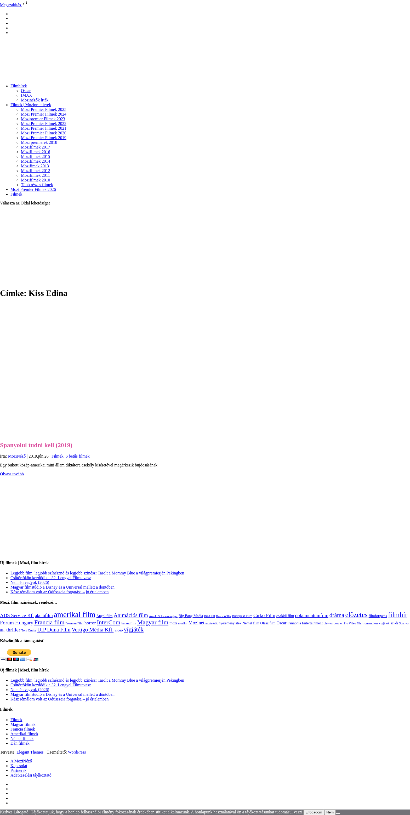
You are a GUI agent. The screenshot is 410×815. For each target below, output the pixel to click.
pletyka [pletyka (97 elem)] (328, 623)
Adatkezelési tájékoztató (31, 775)
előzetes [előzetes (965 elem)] (356, 615)
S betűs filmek (77, 456)
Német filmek (21, 738)
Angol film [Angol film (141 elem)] (104, 616)
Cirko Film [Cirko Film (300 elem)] (264, 615)
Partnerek (18, 770)
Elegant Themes (29, 752)
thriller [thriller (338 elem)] (13, 629)
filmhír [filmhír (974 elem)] (397, 615)
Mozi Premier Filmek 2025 (43, 109)
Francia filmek (22, 729)
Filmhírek (18, 86)
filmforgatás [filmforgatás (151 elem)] (378, 616)
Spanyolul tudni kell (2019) (36, 445)
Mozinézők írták (34, 100)
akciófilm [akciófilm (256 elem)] (44, 615)
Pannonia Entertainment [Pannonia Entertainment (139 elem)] (305, 623)
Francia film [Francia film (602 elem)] (49, 622)
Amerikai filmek (24, 734)
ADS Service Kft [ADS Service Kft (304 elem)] (17, 615)
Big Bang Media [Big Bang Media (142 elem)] (191, 616)
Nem (330, 812)
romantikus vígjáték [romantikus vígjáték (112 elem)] (376, 623)
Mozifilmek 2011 (35, 175)
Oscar (26, 90)
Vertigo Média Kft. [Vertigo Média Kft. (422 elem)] (93, 629)
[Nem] (338, 813)
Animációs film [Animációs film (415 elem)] (130, 615)
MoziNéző (17, 456)
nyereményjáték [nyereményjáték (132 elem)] (230, 623)
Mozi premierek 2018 (39, 142)
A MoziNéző (21, 761)
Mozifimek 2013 (35, 166)
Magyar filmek (23, 724)
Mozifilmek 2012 (35, 170)
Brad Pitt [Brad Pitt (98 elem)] (209, 616)
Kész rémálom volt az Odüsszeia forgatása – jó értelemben (59, 592)
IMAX (26, 95)
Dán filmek (19, 743)
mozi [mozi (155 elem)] (173, 623)
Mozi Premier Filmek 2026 (33, 189)
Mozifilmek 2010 (35, 180)
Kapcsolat (18, 765)
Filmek (16, 194)
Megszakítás (14, 5)
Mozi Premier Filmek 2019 (43, 137)
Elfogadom (313, 812)
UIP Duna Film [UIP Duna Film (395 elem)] (54, 629)
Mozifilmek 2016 (35, 152)
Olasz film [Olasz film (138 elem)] (268, 623)
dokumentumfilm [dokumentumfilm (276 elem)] (311, 615)
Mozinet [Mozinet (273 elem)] (196, 622)
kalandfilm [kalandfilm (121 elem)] (128, 623)
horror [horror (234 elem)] (90, 622)
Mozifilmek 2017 (35, 147)
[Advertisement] (205, 246)
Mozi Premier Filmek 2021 (43, 128)
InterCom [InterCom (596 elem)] (108, 622)
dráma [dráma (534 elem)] (336, 615)
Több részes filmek (37, 185)
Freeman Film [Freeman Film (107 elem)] (75, 623)
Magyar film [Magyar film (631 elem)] (152, 622)
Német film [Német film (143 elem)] (250, 623)
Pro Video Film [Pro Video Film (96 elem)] (353, 623)
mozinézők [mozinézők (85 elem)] (212, 623)
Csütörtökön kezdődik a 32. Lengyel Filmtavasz (50, 577)
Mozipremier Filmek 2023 (43, 119)
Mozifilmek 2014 (35, 161)
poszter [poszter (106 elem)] (338, 623)
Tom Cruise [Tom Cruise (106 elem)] (28, 630)
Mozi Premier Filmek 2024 (43, 114)
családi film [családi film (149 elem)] (285, 616)
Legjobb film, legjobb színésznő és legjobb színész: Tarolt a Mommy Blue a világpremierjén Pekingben (97, 573)
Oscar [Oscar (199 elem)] (282, 623)
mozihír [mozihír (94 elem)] (182, 623)
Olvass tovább (12, 474)
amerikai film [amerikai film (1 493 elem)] (74, 614)
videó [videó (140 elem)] (119, 630)
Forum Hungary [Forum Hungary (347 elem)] (16, 622)
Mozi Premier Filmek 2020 (43, 133)
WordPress (77, 752)
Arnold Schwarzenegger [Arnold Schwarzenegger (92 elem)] (163, 616)
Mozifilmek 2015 (35, 156)
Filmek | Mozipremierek (30, 104)
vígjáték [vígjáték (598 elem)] (134, 629)
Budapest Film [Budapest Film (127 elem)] (242, 616)
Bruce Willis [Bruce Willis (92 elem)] (223, 616)
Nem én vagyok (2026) (29, 582)
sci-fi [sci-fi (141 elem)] (394, 623)
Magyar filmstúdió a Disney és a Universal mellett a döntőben (62, 587)
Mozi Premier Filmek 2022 (43, 123)
